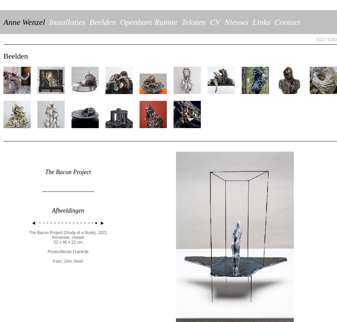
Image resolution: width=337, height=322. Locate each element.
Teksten (193, 22)
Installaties (67, 22)
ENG (332, 39)
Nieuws (236, 22)
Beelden (103, 22)
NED (320, 39)
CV (215, 22)
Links (261, 22)
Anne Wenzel (24, 22)
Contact (287, 22)
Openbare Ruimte (148, 22)
